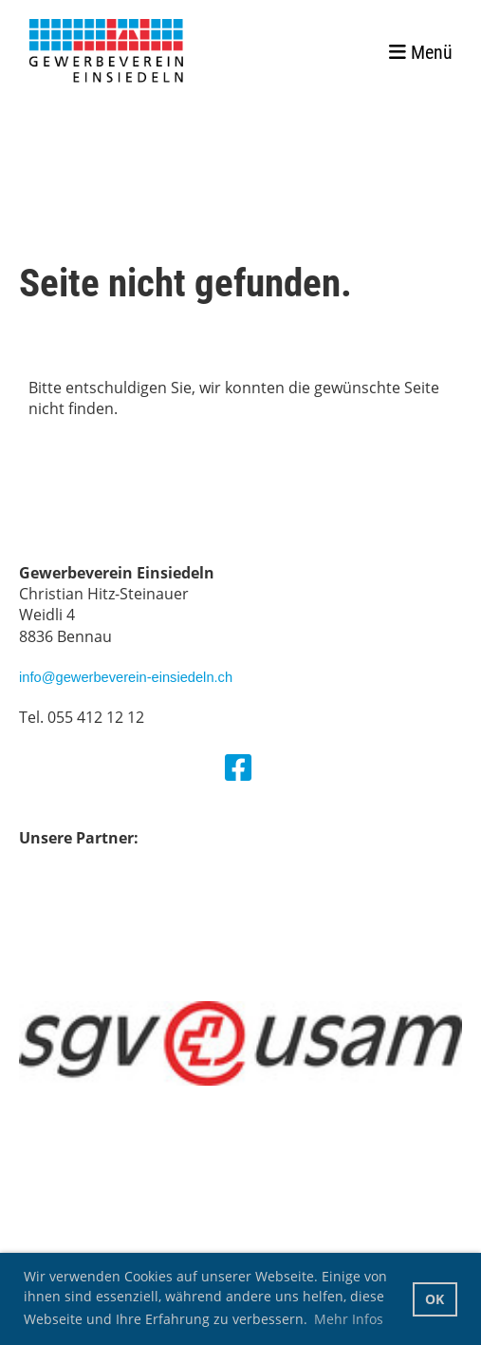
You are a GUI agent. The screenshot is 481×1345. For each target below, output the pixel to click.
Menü (421, 52)
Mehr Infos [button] (348, 1319)
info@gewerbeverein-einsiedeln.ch (125, 677)
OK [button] (434, 1299)
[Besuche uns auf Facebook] (238, 767)
